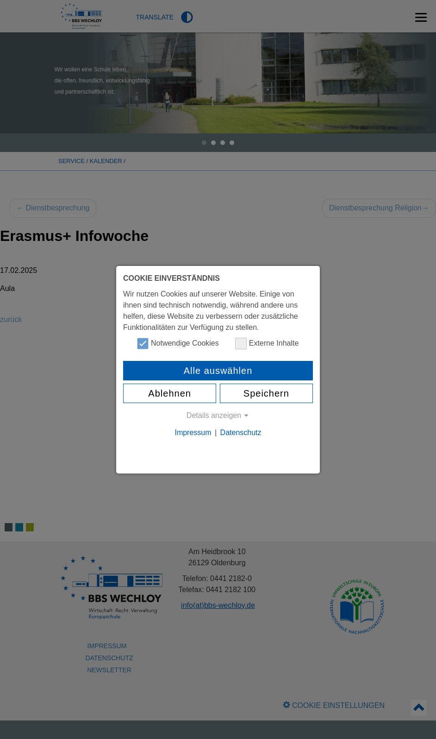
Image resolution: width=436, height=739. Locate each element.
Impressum (192, 432)
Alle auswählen (218, 371)
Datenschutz (241, 432)
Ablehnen (169, 393)
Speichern (266, 393)
